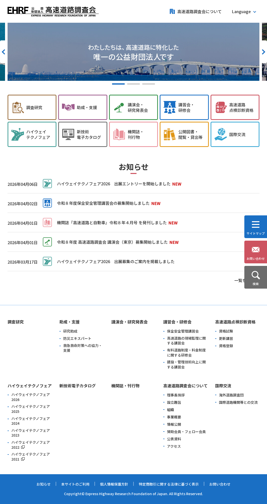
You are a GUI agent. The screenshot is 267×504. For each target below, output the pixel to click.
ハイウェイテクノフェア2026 (30, 397)
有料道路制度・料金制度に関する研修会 (186, 353)
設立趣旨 (174, 402)
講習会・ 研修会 (186, 107)
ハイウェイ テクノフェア (38, 134)
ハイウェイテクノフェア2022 (30, 445)
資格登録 (226, 345)
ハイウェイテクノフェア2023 (30, 433)
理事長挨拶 (176, 395)
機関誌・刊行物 (125, 385)
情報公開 (174, 424)
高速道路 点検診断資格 (241, 107)
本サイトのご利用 (75, 484)
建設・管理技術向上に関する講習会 (186, 364)
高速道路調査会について (199, 11)
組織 (170, 409)
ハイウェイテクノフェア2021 (30, 457)
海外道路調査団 (231, 395)
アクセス (174, 446)
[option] (133, 52)
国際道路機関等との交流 (238, 402)
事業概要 (174, 417)
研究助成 (70, 331)
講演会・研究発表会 (129, 321)
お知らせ (44, 484)
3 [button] (148, 84)
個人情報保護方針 (114, 484)
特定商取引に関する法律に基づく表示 (169, 484)
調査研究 (34, 107)
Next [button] (263, 51)
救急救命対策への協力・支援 (82, 348)
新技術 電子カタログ (89, 134)
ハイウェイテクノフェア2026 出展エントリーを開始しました (114, 184)
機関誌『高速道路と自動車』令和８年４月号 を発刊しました (112, 222)
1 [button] (118, 84)
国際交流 (237, 134)
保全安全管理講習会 (183, 331)
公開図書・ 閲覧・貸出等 (190, 134)
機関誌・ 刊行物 (136, 134)
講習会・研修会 (177, 321)
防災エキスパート (77, 338)
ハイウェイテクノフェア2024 (30, 421)
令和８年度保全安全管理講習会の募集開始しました (103, 203)
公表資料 (174, 439)
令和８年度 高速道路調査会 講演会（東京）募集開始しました (112, 242)
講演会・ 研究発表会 (138, 107)
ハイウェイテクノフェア (30, 385)
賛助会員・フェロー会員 (186, 431)
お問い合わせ (219, 484)
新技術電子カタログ (77, 385)
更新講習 (226, 338)
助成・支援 (87, 107)
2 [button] (133, 84)
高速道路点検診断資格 (235, 321)
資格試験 (226, 331)
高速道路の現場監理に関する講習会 (186, 341)
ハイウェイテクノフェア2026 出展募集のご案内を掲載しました (116, 261)
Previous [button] (4, 51)
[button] (243, 11)
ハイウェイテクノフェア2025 (30, 409)
